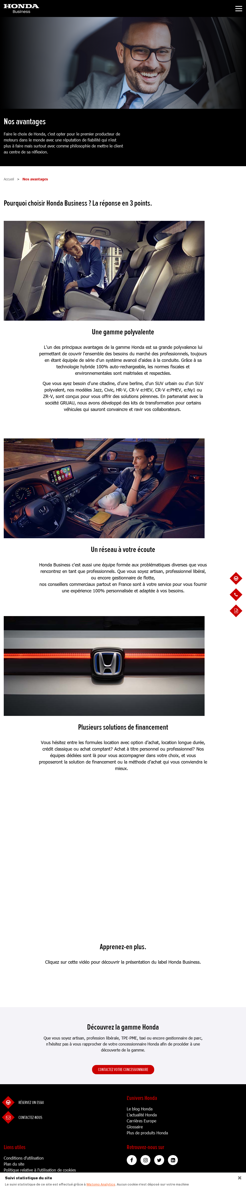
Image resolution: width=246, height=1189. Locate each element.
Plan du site (14, 1164)
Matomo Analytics (101, 1184)
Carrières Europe (141, 1120)
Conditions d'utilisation (24, 1158)
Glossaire (135, 1126)
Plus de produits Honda (147, 1132)
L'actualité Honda (142, 1114)
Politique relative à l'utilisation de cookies (40, 1170)
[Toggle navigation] (238, 9)
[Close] (240, 1177)
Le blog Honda (139, 1108)
